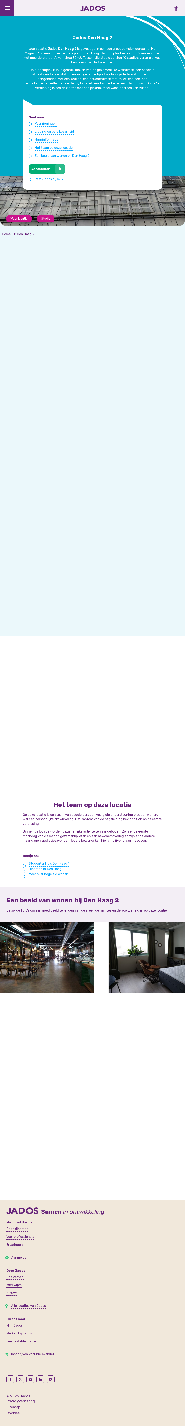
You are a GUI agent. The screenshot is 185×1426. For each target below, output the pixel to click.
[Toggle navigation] (7, 8)
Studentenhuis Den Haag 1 (49, 863)
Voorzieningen (46, 124)
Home (6, 234)
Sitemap (13, 1407)
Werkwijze (14, 1285)
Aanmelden (41, 169)
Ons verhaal (15, 1277)
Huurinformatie (47, 140)
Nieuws (11, 1293)
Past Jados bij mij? (49, 179)
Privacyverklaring (20, 1401)
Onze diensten (17, 1229)
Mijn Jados (14, 1325)
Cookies (13, 1413)
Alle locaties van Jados (28, 1306)
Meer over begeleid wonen (48, 874)
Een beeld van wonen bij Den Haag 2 (62, 156)
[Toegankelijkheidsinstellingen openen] (175, 8)
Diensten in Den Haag (45, 869)
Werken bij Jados (19, 1333)
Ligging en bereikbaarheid (54, 132)
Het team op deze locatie (54, 148)
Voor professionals (20, 1237)
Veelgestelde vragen (21, 1341)
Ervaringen (14, 1245)
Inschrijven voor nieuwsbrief (32, 1354)
